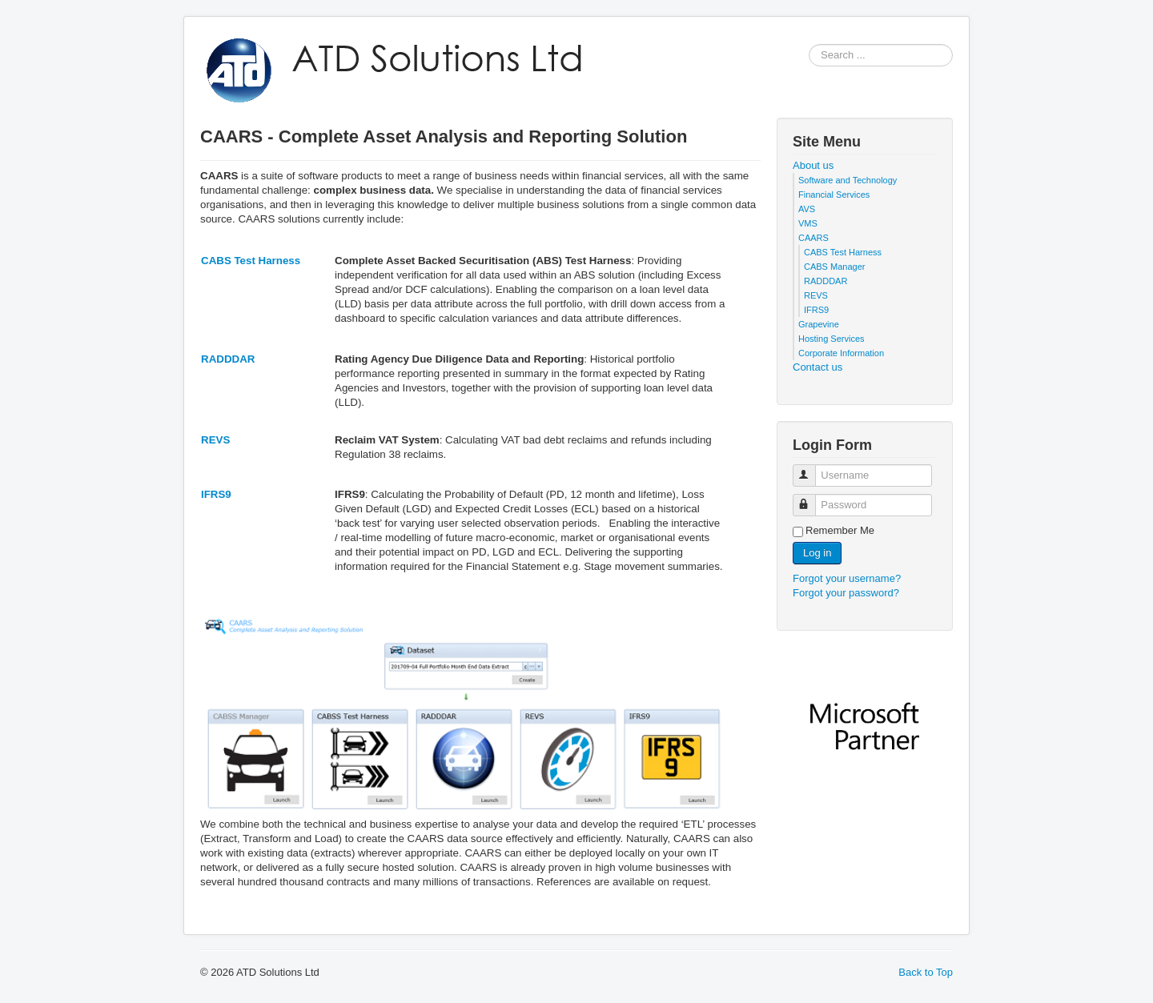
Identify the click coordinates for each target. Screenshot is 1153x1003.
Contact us (817, 367)
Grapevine (818, 324)
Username (811, 468)
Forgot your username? (847, 578)
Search (809, 55)
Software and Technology (847, 180)
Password (811, 498)
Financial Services (834, 194)
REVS (215, 440)
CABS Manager (834, 266)
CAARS (813, 238)
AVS (806, 209)
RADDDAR (228, 359)
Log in (817, 553)
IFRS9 (216, 494)
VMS (808, 223)
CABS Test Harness (250, 261)
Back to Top (925, 972)
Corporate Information (841, 353)
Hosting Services (831, 338)
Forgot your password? (846, 593)
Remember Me (839, 530)
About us (813, 165)
